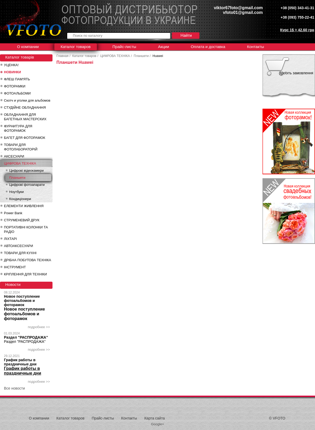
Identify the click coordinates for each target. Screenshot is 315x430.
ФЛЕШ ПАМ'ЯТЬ (17, 79)
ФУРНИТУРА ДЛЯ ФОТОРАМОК (18, 128)
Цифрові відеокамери (26, 170)
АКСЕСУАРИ (14, 156)
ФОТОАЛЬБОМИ (17, 93)
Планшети (17, 178)
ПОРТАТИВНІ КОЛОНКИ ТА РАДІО (26, 229)
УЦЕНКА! (11, 65)
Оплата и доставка (208, 46)
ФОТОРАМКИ (14, 86)
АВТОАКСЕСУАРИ (18, 246)
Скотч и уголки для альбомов (27, 100)
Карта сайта (154, 418)
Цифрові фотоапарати (27, 185)
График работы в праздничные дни (20, 362)
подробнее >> (39, 327)
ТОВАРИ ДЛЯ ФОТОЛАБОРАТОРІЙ (21, 147)
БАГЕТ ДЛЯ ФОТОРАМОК (24, 138)
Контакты (255, 46)
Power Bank (13, 213)
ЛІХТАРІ (10, 239)
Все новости (14, 388)
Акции (163, 46)
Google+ (157, 424)
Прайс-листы (124, 46)
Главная (62, 56)
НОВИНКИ (12, 72)
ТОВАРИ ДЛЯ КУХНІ (20, 253)
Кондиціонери (20, 199)
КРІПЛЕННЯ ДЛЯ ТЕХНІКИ (25, 274)
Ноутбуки (16, 192)
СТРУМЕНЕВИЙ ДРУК (21, 220)
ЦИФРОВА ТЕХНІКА (20, 163)
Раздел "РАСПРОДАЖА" (26, 337)
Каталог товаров (76, 46)
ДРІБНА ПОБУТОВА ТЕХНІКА (27, 260)
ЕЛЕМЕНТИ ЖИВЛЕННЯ (24, 206)
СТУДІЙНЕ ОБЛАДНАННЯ (25, 107)
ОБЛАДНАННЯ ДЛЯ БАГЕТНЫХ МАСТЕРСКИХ (25, 117)
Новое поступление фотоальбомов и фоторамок (22, 300)
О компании (28, 46)
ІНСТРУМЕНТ (15, 267)
